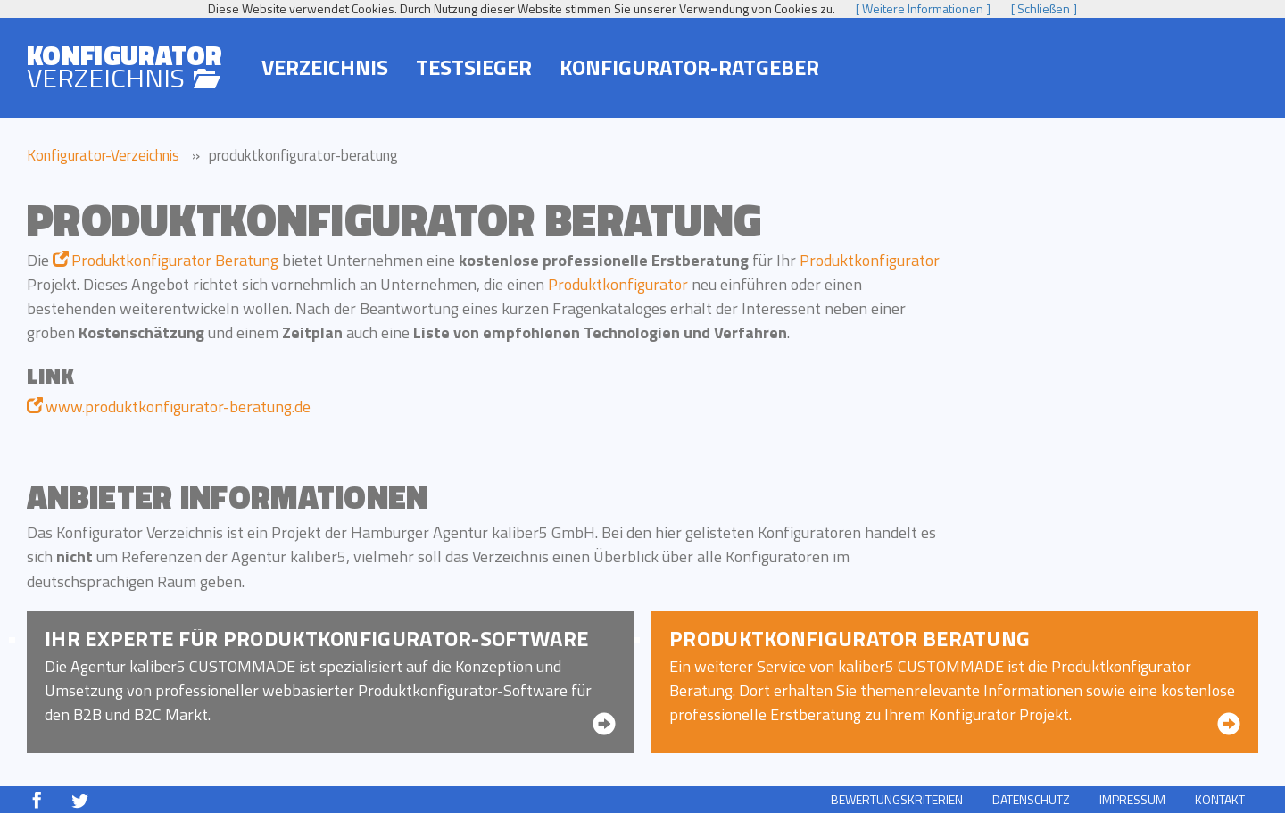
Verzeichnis (324, 67)
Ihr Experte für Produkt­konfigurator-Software (316, 638)
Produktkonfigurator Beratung (174, 260)
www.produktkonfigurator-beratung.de (178, 406)
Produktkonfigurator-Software (463, 690)
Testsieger (474, 67)
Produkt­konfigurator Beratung (849, 638)
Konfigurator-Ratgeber (689, 67)
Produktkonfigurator (870, 260)
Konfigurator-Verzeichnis (105, 155)
